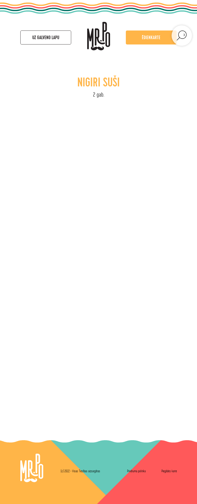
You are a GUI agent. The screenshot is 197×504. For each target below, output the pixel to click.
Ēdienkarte (151, 37)
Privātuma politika (136, 471)
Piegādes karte (169, 471)
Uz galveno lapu (45, 37)
